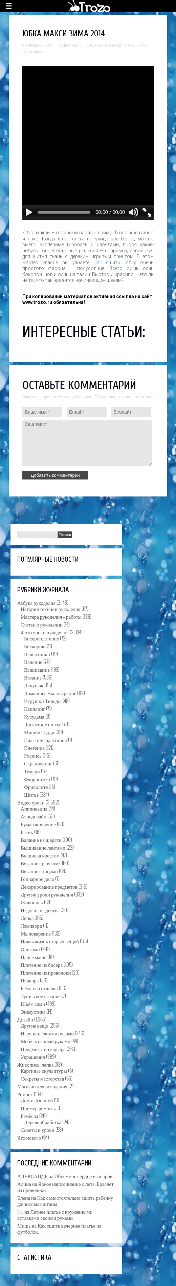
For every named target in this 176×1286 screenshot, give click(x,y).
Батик (27, 831)
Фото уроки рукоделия (45, 632)
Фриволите (36, 786)
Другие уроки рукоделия (47, 894)
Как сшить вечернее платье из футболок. (59, 1228)
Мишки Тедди (39, 732)
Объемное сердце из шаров (83, 1175)
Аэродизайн (33, 816)
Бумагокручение (38, 824)
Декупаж (33, 685)
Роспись (33, 755)
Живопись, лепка (35, 1064)
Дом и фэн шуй (37, 1100)
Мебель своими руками (45, 1041)
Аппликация (34, 808)
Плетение (34, 747)
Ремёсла (29, 1115)
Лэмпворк (31, 925)
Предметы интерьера (43, 1048)
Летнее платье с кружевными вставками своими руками (54, 1214)
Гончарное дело (37, 878)
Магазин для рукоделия (42, 1086)
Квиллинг (34, 708)
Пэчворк (30, 980)
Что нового (29, 1137)
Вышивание (37, 669)
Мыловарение (36, 933)
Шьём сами (71, 45)
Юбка (141, 45)
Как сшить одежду (106, 45)
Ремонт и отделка (39, 988)
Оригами (30, 949)
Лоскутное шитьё (42, 724)
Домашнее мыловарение (50, 692)
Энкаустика (33, 1011)
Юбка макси (33, 51)
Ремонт (25, 1094)
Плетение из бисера (42, 964)
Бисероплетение (41, 638)
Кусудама (34, 716)
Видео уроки (31, 802)
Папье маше (33, 956)
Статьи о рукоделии (42, 624)
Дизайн (25, 1019)
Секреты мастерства (42, 1078)
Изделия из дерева (40, 909)
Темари (32, 771)
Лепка (27, 917)
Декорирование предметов (49, 886)
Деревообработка (42, 1121)
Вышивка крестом (40, 855)
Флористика (37, 778)
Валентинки (37, 653)
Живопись (32, 902)
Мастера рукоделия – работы (51, 616)
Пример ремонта (39, 1107)
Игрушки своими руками (47, 1033)
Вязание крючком (39, 863)
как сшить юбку (115, 262)
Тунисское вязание (41, 995)
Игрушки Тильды (43, 700)
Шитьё (31, 794)
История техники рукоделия (51, 608)
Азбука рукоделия (36, 602)
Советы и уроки (37, 1129)
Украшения (33, 1056)
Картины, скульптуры (44, 1070)
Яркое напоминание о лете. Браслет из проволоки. (65, 1186)
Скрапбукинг (38, 763)
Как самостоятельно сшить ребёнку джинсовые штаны (65, 1200)
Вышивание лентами (43, 847)
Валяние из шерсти (41, 839)
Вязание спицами (39, 870)
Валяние (33, 661)
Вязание (33, 677)
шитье (129, 45)
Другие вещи (34, 1025)
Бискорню (35, 646)
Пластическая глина (45, 739)
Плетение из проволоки (46, 972)
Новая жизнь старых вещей (50, 941)
